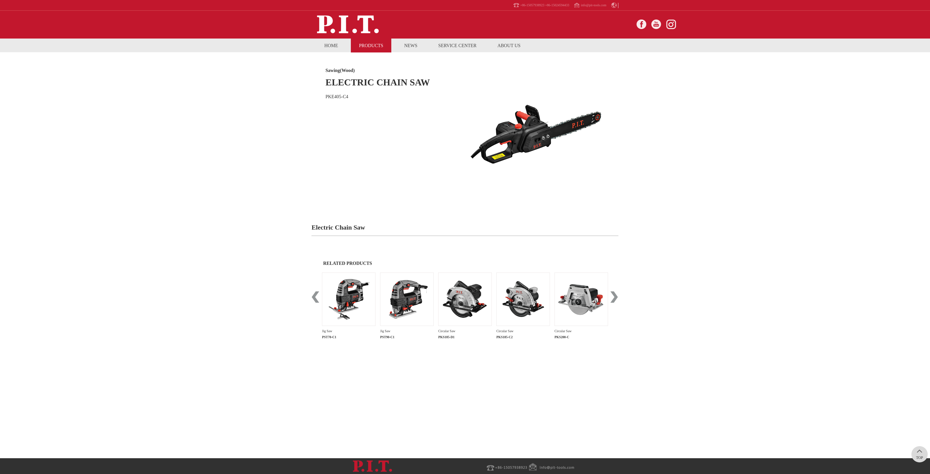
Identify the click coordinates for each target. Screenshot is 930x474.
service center (457, 45)
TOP (919, 453)
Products (371, 45)
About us (509, 45)
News (410, 45)
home (331, 45)
